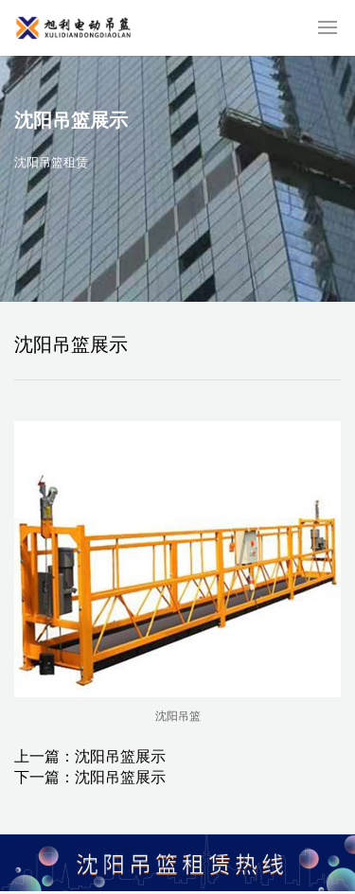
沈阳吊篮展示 (120, 756)
